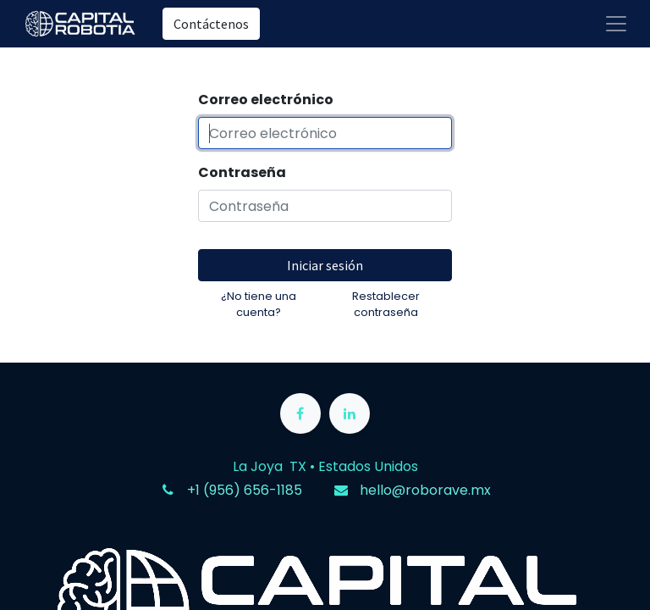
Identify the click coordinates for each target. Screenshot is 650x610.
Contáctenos (211, 23)
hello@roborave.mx (425, 490)
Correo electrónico (265, 99)
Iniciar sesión (325, 265)
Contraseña (242, 172)
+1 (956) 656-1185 (244, 490)
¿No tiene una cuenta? (258, 304)
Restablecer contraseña (386, 304)
